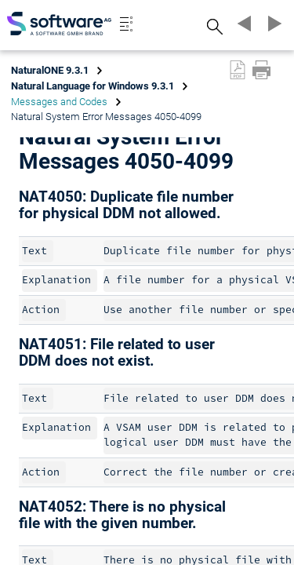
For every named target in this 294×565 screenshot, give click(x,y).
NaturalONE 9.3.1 (50, 70)
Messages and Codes (59, 102)
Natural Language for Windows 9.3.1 (92, 86)
